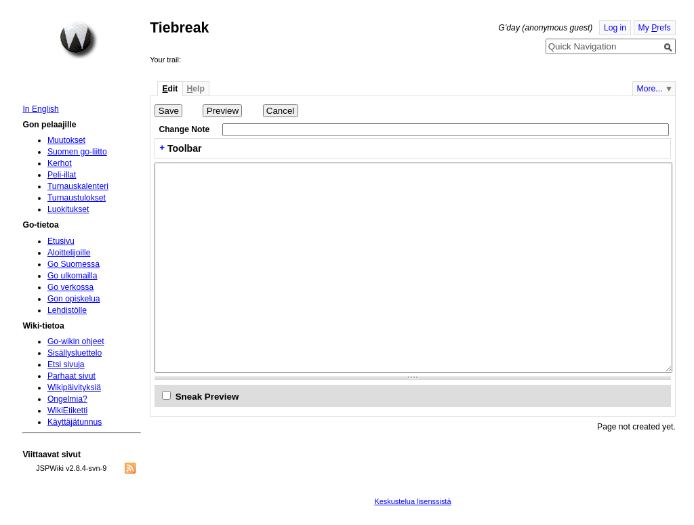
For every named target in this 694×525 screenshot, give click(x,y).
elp (196, 88)
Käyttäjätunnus (74, 422)
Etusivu (61, 241)
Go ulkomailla (72, 275)
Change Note (184, 129)
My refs (654, 28)
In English (40, 109)
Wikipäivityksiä (74, 387)
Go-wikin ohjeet (75, 341)
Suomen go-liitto (77, 151)
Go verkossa (70, 287)
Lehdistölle (67, 310)
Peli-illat (62, 175)
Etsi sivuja (66, 364)
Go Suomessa (73, 264)
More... (650, 88)
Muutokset (66, 140)
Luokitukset (68, 209)
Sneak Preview (207, 397)
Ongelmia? (67, 399)
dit (170, 88)
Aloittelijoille (69, 252)
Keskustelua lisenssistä (412, 501)
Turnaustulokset (76, 198)
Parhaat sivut (71, 376)
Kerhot (59, 163)
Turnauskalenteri (77, 186)
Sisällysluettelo (74, 353)
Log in (615, 28)
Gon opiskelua (73, 298)
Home (78, 40)
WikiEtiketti (67, 410)
